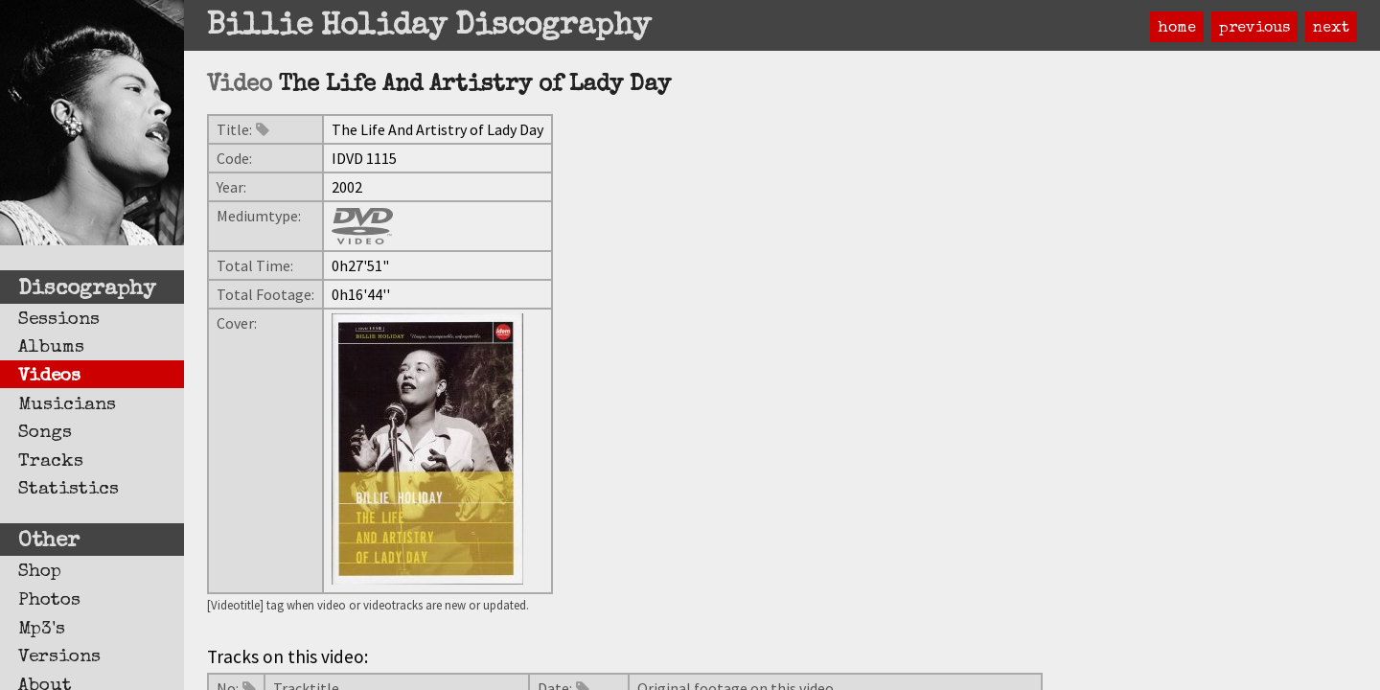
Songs (45, 433)
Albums (51, 347)
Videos (49, 376)
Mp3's (41, 629)
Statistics (68, 489)
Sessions (59, 320)
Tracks (50, 462)
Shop (39, 572)
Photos (49, 600)
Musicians (67, 405)
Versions (59, 657)
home (1177, 28)
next (1331, 28)
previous (1254, 28)
